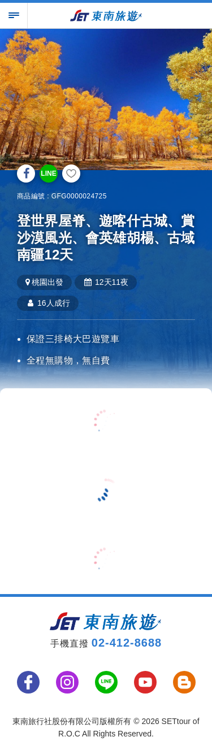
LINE (48, 173)
